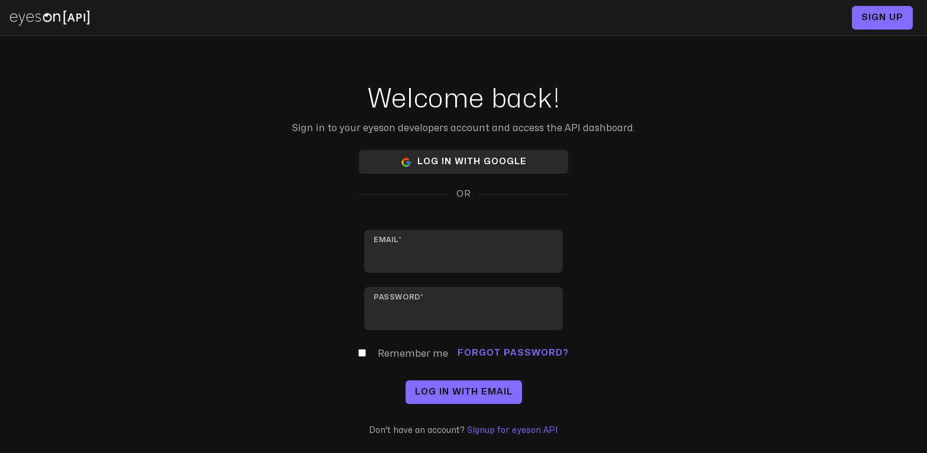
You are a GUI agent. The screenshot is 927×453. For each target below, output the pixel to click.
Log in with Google (464, 162)
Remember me (413, 354)
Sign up (882, 17)
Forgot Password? (513, 352)
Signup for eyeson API (512, 430)
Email (386, 239)
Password (397, 297)
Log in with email (464, 391)
